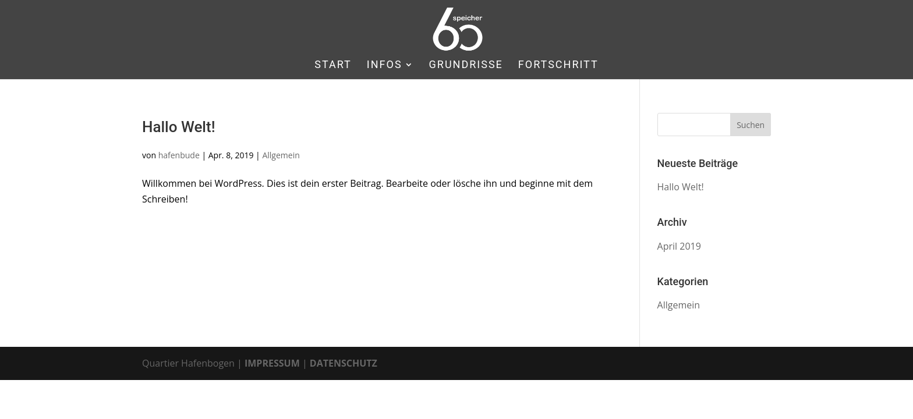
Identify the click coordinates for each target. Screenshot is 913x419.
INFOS (384, 65)
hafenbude (179, 155)
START (333, 65)
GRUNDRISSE (466, 65)
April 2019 (679, 246)
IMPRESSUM (272, 363)
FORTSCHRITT (558, 65)
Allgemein (280, 155)
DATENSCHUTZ (343, 363)
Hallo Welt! (178, 127)
